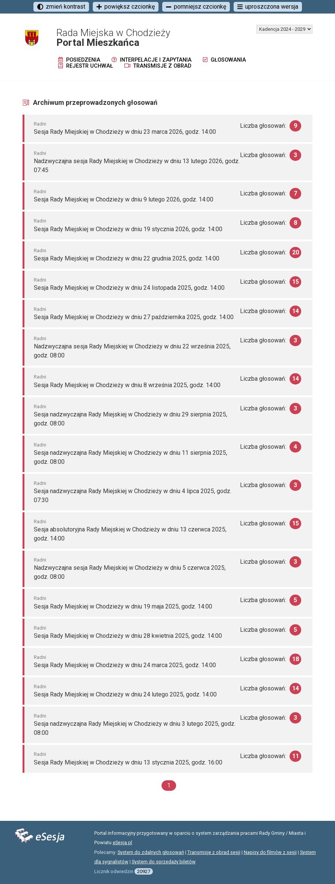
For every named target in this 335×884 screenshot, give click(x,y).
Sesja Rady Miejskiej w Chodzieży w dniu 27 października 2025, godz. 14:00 (134, 317)
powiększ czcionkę (126, 6)
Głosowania (224, 60)
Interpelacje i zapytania (152, 60)
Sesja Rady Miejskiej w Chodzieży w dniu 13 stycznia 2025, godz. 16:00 (128, 762)
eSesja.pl (122, 842)
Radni (40, 124)
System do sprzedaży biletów (164, 861)
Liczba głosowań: (270, 126)
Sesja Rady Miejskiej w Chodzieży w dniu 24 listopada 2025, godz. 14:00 (129, 287)
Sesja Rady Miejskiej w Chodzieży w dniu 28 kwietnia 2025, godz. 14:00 (128, 635)
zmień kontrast (61, 6)
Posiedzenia (79, 60)
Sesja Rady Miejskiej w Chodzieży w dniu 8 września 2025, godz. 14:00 (127, 385)
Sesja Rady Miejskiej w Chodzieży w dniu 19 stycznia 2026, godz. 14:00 (128, 229)
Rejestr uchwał (85, 66)
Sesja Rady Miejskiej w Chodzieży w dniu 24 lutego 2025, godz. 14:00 (125, 694)
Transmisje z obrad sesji (213, 852)
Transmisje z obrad (157, 66)
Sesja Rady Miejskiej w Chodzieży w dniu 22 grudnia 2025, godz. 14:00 (126, 258)
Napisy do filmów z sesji (270, 852)
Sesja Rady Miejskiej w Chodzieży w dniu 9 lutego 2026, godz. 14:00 (123, 199)
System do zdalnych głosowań (151, 852)
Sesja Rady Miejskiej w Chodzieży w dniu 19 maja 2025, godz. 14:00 (123, 606)
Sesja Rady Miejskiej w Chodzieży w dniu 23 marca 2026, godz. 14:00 (125, 131)
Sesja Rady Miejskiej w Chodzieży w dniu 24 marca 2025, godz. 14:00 (125, 665)
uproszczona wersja (267, 6)
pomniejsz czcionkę (196, 6)
